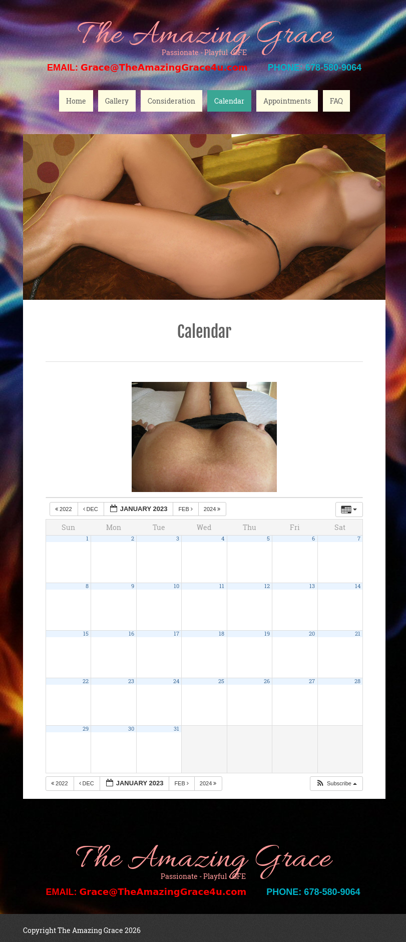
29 (86, 728)
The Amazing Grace (204, 36)
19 (267, 633)
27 (312, 681)
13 (312, 586)
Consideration (171, 101)
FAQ (336, 101)
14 (357, 586)
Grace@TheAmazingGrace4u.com (164, 67)
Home (76, 101)
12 (267, 586)
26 (267, 681)
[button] (336, 783)
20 (312, 633)
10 (176, 586)
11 (221, 586)
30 (131, 728)
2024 (213, 509)
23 (131, 681)
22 (86, 681)
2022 (64, 509)
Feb (186, 509)
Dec (91, 509)
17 (176, 633)
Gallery (117, 101)
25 (221, 681)
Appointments (287, 101)
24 (176, 681)
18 (221, 633)
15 (86, 633)
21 (357, 633)
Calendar (229, 101)
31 (176, 728)
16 (131, 633)
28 (357, 681)
